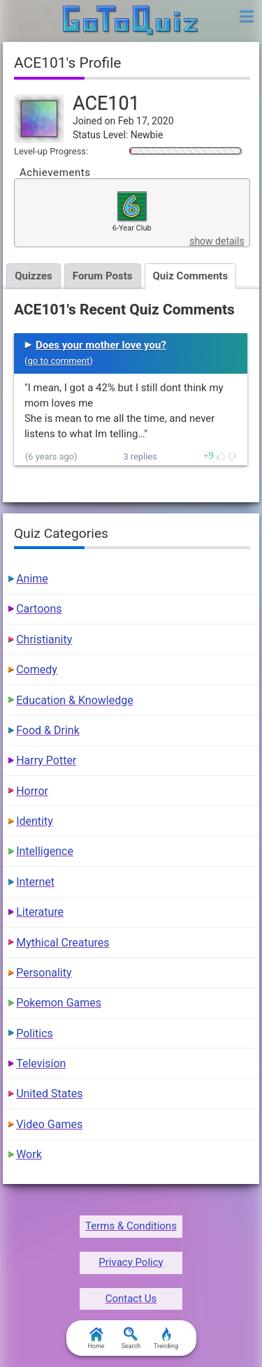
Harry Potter (46, 760)
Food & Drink (48, 730)
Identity (34, 821)
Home (95, 1338)
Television (41, 1063)
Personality (43, 972)
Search (131, 1338)
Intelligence (44, 851)
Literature (40, 912)
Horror (32, 791)
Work (29, 1154)
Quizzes (33, 276)
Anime (32, 578)
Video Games (49, 1124)
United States (49, 1093)
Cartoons (38, 608)
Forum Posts (103, 276)
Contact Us (131, 1298)
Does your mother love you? (101, 345)
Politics (34, 1033)
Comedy (36, 669)
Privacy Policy (131, 1262)
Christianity (44, 639)
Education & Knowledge (74, 700)
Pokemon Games (58, 1002)
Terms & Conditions (131, 1226)
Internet (35, 882)
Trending (166, 1338)
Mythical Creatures (62, 942)
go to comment (58, 361)
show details (216, 241)
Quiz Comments (190, 276)
